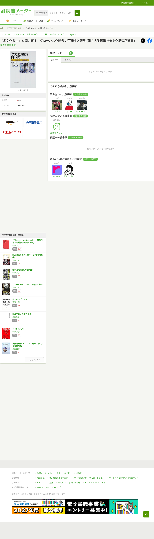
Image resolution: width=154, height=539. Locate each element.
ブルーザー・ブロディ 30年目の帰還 (27, 284)
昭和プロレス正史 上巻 (21, 314)
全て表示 (54, 60)
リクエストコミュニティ (95, 483)
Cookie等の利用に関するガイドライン (88, 478)
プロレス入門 (17, 329)
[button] (77, 13)
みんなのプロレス (19, 299)
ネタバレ (68, 60)
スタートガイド (63, 473)
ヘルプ (40, 483)
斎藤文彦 (15, 317)
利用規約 (78, 473)
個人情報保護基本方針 (58, 478)
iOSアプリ (58, 487)
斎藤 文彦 (16, 245)
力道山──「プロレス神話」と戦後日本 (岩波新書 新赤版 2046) (27, 241)
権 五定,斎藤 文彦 (14, 28)
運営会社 (40, 478)
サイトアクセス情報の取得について (124, 478)
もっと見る (34, 360)
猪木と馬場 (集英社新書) (22, 270)
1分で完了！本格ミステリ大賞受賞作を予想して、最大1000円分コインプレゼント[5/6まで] (41, 34)
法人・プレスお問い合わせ (69, 483)
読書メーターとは (44, 473)
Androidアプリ (43, 487)
